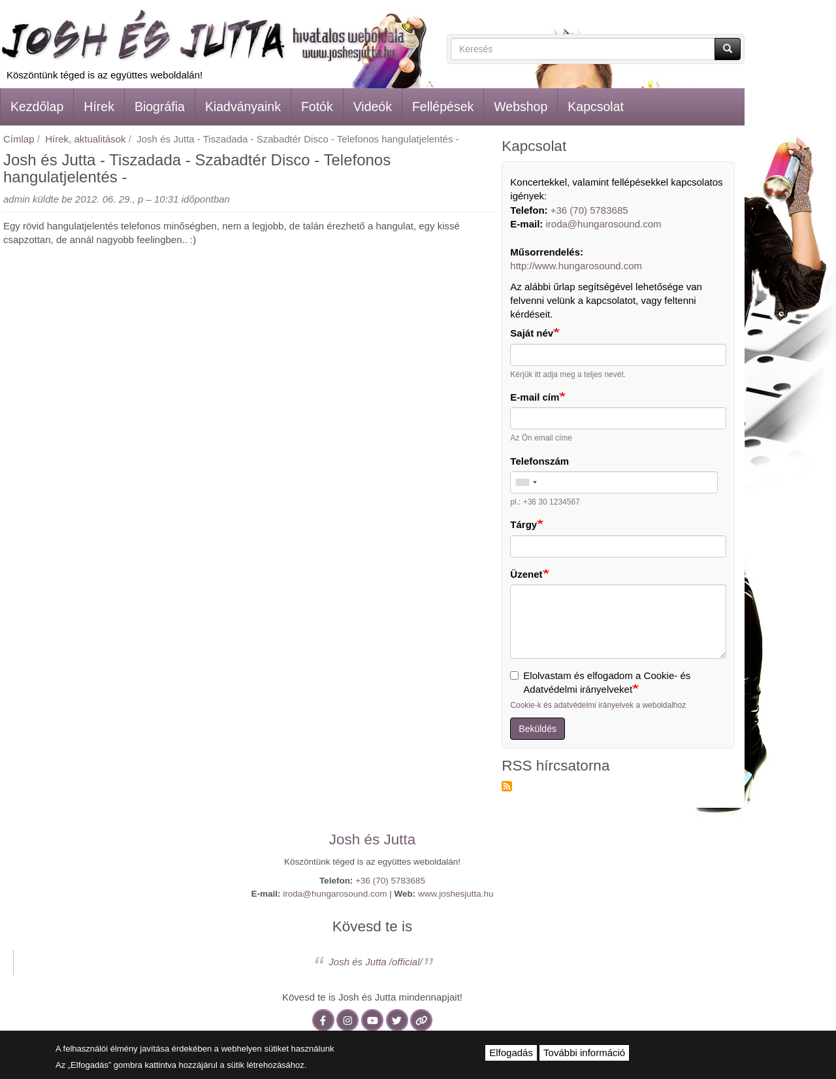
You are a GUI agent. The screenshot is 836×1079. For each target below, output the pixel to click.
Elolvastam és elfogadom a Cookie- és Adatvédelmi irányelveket (600, 682)
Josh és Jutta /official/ (375, 961)
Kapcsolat (596, 106)
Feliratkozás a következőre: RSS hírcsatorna (507, 786)
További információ (584, 1052)
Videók (372, 106)
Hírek (99, 106)
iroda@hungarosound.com (604, 223)
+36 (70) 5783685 (589, 210)
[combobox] (526, 482)
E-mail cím (534, 397)
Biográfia (160, 106)
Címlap (19, 138)
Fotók (317, 106)
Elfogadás (511, 1052)
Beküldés (537, 728)
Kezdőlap (36, 106)
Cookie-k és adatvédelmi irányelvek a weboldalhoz (598, 705)
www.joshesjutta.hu (456, 894)
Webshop (520, 106)
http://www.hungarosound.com (576, 265)
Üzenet (526, 574)
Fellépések (443, 106)
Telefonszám (539, 461)
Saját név (531, 333)
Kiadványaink (243, 106)
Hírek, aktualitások (85, 138)
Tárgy (523, 524)
